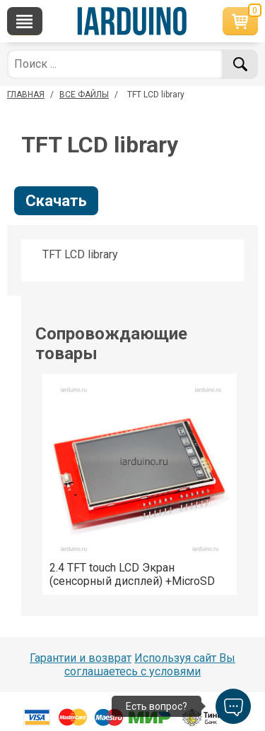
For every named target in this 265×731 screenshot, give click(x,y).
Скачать (56, 201)
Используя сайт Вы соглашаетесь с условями (149, 664)
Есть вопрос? (156, 706)
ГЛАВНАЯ (26, 94)
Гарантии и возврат (80, 658)
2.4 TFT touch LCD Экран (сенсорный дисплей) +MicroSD (132, 574)
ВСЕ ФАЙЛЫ (84, 94)
